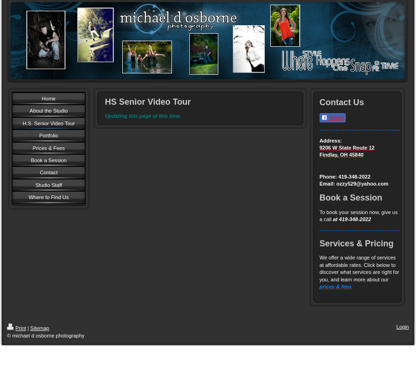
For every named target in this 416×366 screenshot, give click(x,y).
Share (332, 118)
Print (16, 328)
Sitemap (39, 328)
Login (402, 327)
